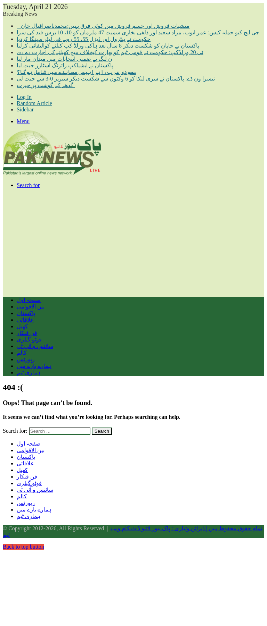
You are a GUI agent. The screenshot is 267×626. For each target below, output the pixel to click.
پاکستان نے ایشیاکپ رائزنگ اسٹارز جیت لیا (65, 65)
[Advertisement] (133, 242)
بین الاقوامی (30, 307)
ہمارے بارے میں (34, 366)
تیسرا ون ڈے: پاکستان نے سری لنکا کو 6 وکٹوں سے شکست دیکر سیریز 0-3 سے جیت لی (116, 79)
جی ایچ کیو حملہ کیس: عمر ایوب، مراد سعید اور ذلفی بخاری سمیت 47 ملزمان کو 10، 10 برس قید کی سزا (138, 32)
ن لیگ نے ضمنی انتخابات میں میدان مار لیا (64, 59)
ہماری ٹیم (28, 372)
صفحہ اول (29, 300)
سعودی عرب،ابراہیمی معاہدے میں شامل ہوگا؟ (76, 72)
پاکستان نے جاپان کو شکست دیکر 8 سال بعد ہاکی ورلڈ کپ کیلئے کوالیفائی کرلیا (108, 46)
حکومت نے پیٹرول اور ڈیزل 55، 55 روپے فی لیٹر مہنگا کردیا (84, 39)
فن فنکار (27, 333)
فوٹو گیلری (29, 339)
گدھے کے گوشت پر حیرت (46, 85)
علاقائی (25, 320)
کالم (22, 353)
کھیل (22, 326)
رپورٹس (26, 359)
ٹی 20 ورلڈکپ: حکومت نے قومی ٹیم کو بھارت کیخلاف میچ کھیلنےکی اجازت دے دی (110, 52)
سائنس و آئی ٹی (35, 346)
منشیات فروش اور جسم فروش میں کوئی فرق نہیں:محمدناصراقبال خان (103, 26)
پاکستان (26, 313)
